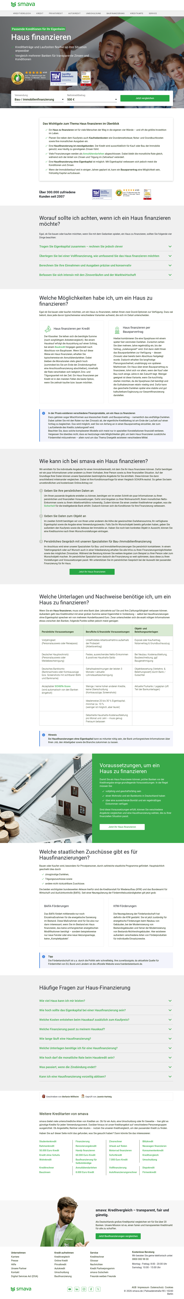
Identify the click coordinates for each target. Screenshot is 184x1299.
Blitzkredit (147, 1141)
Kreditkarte (136, 13)
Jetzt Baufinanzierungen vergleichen (118, 1236)
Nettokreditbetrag (76, 95)
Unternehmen (18, 1252)
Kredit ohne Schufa (49, 1155)
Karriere (15, 1256)
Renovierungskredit (86, 1146)
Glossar (94, 1260)
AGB (134, 1287)
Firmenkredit (149, 1172)
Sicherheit (49, 505)
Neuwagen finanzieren (154, 1146)
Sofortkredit (115, 1155)
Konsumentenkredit (152, 1150)
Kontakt (15, 1272)
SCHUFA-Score (63, 686)
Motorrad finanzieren (120, 1150)
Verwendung (21, 95)
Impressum (143, 1287)
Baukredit (60, 347)
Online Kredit (61, 1260)
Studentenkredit (47, 1141)
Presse (14, 1260)
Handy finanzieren (85, 1150)
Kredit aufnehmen (64, 1252)
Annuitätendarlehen (93, 153)
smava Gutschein (99, 1272)
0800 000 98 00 (140, 1259)
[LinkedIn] (76, 1289)
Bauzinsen (44, 1172)
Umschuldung (93, 13)
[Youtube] (69, 1289)
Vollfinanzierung (117, 1167)
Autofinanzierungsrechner (123, 1172)
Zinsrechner (115, 1141)
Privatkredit (56, 13)
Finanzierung (83, 1141)
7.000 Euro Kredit (118, 1159)
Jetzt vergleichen (145, 98)
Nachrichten (96, 1264)
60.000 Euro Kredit (85, 1155)
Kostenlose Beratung (143, 1252)
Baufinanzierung (116, 13)
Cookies (169, 1287)
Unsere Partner (18, 1268)
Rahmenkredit (46, 1146)
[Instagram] (84, 1289)
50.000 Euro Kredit (49, 1150)
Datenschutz (157, 1287)
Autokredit (74, 13)
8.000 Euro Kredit (85, 1172)
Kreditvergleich (22, 13)
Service (153, 13)
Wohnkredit (45, 1159)
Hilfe (13, 1264)
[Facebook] (91, 1289)
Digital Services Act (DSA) (24, 1276)
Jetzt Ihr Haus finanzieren (92, 571)
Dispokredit (148, 1167)
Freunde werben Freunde (103, 1276)
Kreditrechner (46, 1167)
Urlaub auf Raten (118, 1146)
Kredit (39, 13)
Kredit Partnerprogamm (102, 1268)
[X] (98, 1289)
